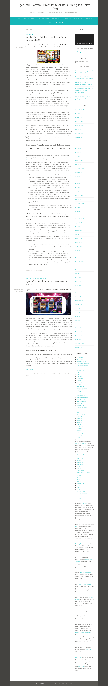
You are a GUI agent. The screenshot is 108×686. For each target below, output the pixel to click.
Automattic (70, 683)
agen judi (31, 373)
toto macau (80, 457)
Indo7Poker (78, 657)
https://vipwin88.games (82, 397)
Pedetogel (79, 428)
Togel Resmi (80, 380)
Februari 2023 (78, 152)
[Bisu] (90, 43)
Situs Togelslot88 (81, 359)
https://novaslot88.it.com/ (83, 472)
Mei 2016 (77, 316)
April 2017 (77, 273)
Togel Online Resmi (82, 407)
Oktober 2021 (78, 199)
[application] (84, 39)
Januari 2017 (78, 285)
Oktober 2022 (78, 164)
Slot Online (78, 19)
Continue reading (31, 369)
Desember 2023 (79, 121)
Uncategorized (41, 279)
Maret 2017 (78, 277)
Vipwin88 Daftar (81, 426)
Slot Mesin (65, 373)
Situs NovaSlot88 (81, 414)
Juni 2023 (77, 141)
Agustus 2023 (78, 137)
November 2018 (79, 242)
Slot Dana (79, 468)
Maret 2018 (78, 254)
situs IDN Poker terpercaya (86, 572)
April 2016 (77, 320)
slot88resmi (80, 495)
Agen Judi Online (43, 19)
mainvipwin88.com (81, 386)
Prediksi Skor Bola (29, 19)
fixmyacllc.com (80, 403)
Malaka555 (79, 474)
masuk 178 (79, 430)
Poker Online (59, 22)
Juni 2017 (77, 265)
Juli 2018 (77, 250)
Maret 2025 (78, 113)
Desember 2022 (79, 160)
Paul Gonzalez (19, 47)
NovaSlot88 (80, 416)
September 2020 (79, 219)
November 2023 (79, 125)
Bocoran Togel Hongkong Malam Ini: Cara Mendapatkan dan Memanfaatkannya (84, 90)
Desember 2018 (79, 238)
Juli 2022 (77, 176)
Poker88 (79, 424)
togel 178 (79, 418)
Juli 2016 (77, 308)
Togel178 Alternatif (81, 470)
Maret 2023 (78, 149)
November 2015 (79, 335)
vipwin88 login (80, 499)
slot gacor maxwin (81, 491)
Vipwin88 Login (80, 371)
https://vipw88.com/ (82, 395)
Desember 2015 (79, 332)
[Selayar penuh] (92, 43)
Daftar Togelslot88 (81, 361)
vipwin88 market (81, 393)
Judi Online (54, 373)
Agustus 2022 (78, 172)
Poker (78, 374)
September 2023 (79, 133)
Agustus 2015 (78, 347)
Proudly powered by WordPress (44, 683)
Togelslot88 (80, 357)
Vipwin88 (79, 384)
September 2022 (79, 168)
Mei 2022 (77, 184)
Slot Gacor (79, 376)
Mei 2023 (77, 145)
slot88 (78, 466)
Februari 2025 (78, 117)
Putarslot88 (80, 458)
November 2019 (79, 230)
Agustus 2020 (78, 222)
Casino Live (36, 373)
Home (18, 19)
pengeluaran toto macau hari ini (83, 632)
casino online (43, 373)
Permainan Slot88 (38, 270)
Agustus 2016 (78, 304)
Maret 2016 (78, 324)
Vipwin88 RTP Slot (81, 369)
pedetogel (79, 497)
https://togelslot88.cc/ (82, 401)
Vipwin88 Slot (80, 367)
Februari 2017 (78, 281)
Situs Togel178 (80, 382)
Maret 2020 (78, 226)
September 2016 (79, 300)
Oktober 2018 (78, 246)
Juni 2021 (77, 215)
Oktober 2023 (78, 129)
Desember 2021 (79, 195)
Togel (50, 22)
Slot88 (78, 437)
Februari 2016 (78, 328)
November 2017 (79, 258)
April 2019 (77, 234)
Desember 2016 (79, 289)
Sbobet (79, 487)
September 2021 (79, 203)
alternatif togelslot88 (82, 388)
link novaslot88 (80, 455)
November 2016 (79, 293)
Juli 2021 (77, 211)
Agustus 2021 (78, 207)
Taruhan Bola (56, 19)
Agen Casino (67, 19)
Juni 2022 (77, 180)
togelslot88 (80, 390)
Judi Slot (31, 270)
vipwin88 (79, 392)
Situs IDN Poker (89, 649)
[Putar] (77, 43)
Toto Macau (80, 413)
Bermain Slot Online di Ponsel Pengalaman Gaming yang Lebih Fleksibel (83, 98)
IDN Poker (79, 372)
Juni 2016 (77, 312)
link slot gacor (80, 405)
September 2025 (79, 110)
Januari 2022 (78, 191)
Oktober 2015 (78, 339)
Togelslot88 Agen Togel (83, 363)
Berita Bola (88, 19)
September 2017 (79, 261)
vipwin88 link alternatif (82, 493)
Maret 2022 (78, 187)
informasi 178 (80, 434)
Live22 (77, 526)
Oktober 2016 (78, 297)
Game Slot (49, 373)
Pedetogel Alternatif (82, 411)
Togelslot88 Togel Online (83, 365)
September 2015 (79, 343)
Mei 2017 (77, 269)
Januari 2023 (78, 156)
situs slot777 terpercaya (81, 443)
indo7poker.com (81, 52)
